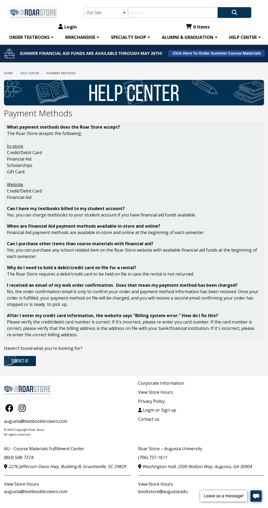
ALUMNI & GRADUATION (187, 37)
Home (8, 73)
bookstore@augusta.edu (163, 491)
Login (67, 27)
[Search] (173, 12)
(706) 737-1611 (152, 457)
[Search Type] (106, 12)
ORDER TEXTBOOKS (29, 37)
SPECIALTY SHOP (128, 37)
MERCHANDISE (80, 37)
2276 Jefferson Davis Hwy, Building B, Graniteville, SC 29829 (65, 466)
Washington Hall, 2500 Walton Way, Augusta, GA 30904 (195, 466)
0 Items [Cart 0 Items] (198, 27)
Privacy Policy (151, 401)
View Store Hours (155, 392)
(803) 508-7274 (18, 457)
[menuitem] (30, 37)
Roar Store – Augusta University (170, 449)
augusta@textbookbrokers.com (35, 421)
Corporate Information (161, 383)
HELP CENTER (243, 37)
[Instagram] (22, 407)
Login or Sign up (157, 410)
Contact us (148, 419)
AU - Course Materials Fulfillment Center (44, 449)
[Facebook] (10, 407)
